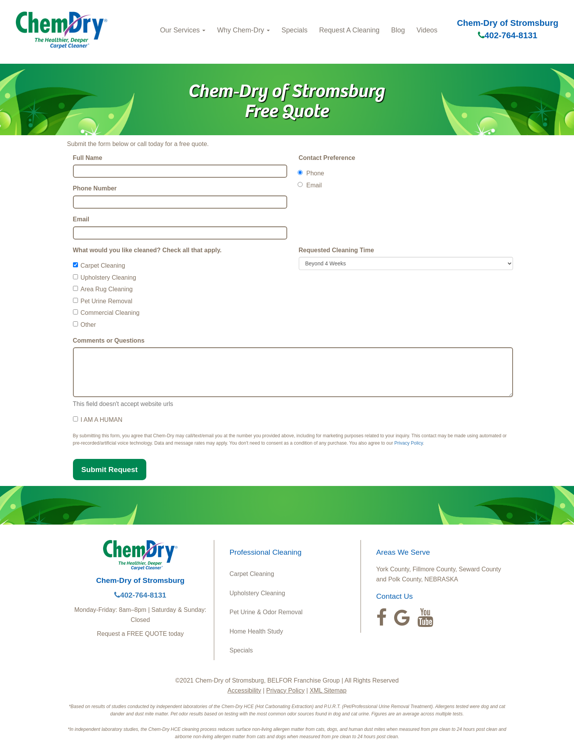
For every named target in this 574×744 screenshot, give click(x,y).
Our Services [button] (182, 30)
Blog (398, 30)
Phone (311, 173)
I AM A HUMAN (97, 419)
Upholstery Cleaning (104, 277)
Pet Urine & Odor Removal (266, 612)
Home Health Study (256, 631)
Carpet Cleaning (99, 265)
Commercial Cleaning (106, 312)
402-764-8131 (507, 35)
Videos (427, 30)
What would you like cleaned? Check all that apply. (147, 250)
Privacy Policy (409, 443)
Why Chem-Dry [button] (243, 30)
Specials (294, 30)
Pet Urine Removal (102, 301)
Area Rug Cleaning (103, 289)
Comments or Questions (109, 340)
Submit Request (109, 469)
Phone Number (95, 188)
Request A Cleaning (349, 30)
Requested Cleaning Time (336, 250)
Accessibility (244, 690)
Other (84, 324)
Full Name (87, 158)
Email (81, 219)
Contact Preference (327, 158)
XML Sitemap (328, 690)
